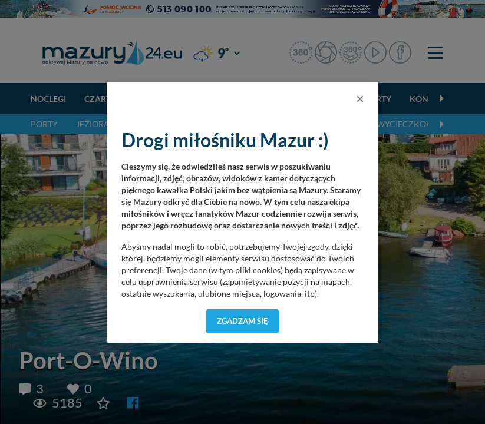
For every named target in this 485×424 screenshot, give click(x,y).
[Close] (360, 98)
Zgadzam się (242, 321)
